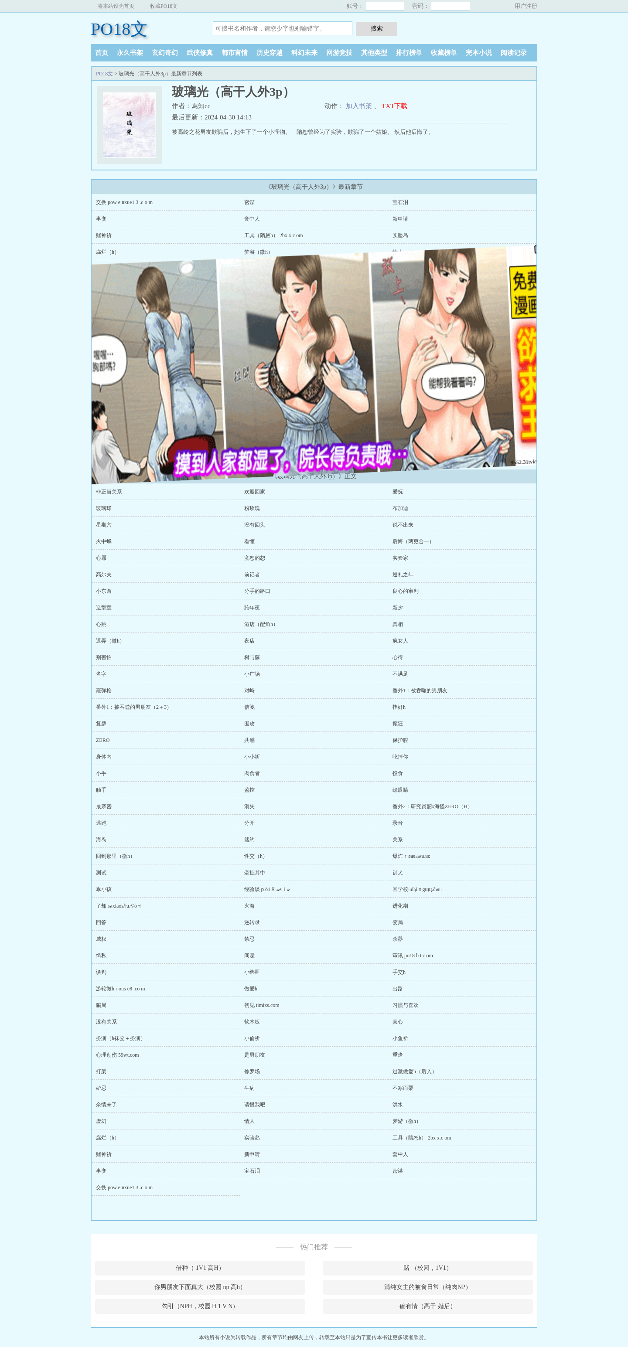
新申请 (400, 219)
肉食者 (252, 773)
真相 (397, 624)
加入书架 (359, 105)
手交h (399, 972)
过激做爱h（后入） (414, 1071)
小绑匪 (252, 972)
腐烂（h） (107, 1138)
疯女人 (400, 641)
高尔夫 (104, 574)
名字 (101, 674)
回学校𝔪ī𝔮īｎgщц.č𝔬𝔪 (417, 889)
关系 (397, 840)
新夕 (397, 608)
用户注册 (526, 6)
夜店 (249, 641)
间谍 (249, 955)
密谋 (249, 202)
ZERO (102, 740)
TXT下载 (394, 105)
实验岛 (400, 235)
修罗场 (252, 1071)
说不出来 (402, 525)
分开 (249, 823)
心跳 (101, 624)
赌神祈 (104, 235)
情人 (397, 252)
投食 (397, 773)
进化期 (400, 906)
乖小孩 (104, 889)
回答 (101, 922)
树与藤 (252, 657)
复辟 (101, 724)
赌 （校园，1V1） (427, 1268)
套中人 (252, 219)
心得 (397, 657)
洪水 (397, 1105)
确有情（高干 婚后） (427, 1306)
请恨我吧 (254, 1105)
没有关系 (106, 1022)
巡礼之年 (402, 574)
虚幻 (101, 1121)
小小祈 (252, 757)
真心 (397, 1022)
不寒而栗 (402, 1088)
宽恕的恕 (254, 558)
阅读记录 (514, 52)
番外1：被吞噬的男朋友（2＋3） (134, 707)
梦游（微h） (258, 252)
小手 (101, 773)
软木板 (252, 1022)
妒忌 (101, 1088)
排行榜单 (409, 52)
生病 (249, 1088)
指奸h (399, 707)
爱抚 (397, 492)
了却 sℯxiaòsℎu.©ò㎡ (119, 906)
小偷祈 (252, 1038)
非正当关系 (109, 492)
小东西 (104, 591)
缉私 (101, 955)
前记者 (252, 574)
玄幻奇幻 (165, 52)
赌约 (249, 840)
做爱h (250, 989)
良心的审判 (405, 591)
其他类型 (374, 52)
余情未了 (106, 1105)
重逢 (397, 1055)
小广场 (252, 674)
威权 (101, 939)
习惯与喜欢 (405, 1005)
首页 (101, 52)
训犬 (397, 873)
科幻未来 (304, 52)
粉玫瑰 (252, 508)
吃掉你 (400, 757)
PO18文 (119, 29)
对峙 (249, 690)
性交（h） (256, 856)
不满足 (400, 674)
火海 (249, 906)
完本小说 (479, 52)
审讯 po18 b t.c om (412, 955)
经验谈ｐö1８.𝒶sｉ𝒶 (267, 889)
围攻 (249, 724)
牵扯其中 (254, 873)
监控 (249, 790)
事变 (101, 219)
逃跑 (101, 823)
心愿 (101, 558)
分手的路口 (257, 591)
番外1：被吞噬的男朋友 (419, 690)
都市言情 (235, 52)
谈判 (101, 972)
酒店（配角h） (261, 624)
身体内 (104, 757)
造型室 (104, 608)
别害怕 (104, 657)
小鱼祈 (400, 1038)
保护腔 (400, 740)
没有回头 (254, 525)
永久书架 (130, 52)
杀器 (397, 939)
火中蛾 (104, 541)
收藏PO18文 (163, 6)
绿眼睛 (400, 790)
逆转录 (252, 922)
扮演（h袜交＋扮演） (121, 1038)
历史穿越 (269, 52)
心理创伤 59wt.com (117, 1055)
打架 (101, 1071)
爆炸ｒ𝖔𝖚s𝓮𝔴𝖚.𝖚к (411, 856)
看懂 (249, 541)
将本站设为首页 (116, 6)
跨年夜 (252, 608)
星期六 (104, 525)
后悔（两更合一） (413, 541)
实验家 (400, 558)
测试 (101, 873)
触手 (101, 790)
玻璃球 (104, 508)
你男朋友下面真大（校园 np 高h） (200, 1287)
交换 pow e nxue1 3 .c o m (124, 202)
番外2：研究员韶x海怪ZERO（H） (432, 806)
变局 (397, 922)
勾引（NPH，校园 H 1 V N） (200, 1306)
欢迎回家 (254, 492)
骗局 (101, 1005)
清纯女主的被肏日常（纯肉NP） (427, 1287)
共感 (249, 740)
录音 (397, 823)
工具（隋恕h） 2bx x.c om (273, 235)
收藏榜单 (444, 52)
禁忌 (249, 939)
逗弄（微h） (110, 641)
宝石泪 (400, 202)
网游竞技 (339, 52)
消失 (249, 806)
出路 (397, 989)
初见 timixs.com (262, 1005)
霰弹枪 (104, 690)
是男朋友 (254, 1055)
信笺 (249, 707)
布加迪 (400, 508)
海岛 (101, 840)
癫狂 (397, 724)
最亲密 (104, 806)
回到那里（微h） (115, 856)
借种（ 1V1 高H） (200, 1268)
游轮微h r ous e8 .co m (120, 989)
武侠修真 (200, 52)
